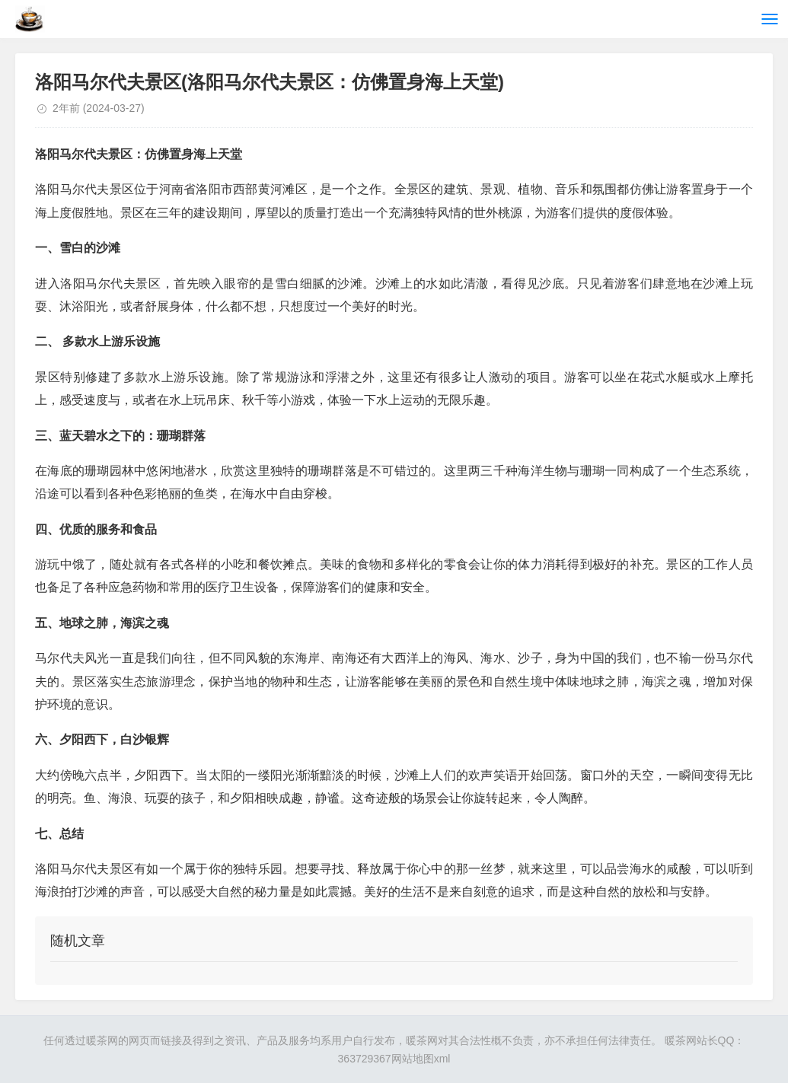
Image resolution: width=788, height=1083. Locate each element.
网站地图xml (421, 1059)
